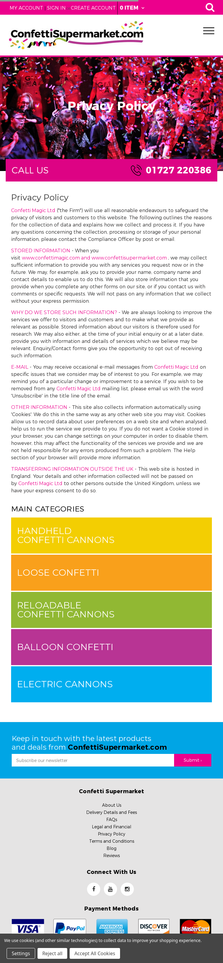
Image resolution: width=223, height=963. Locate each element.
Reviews (111, 855)
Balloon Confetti (65, 646)
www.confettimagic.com (51, 258)
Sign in (56, 8)
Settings (21, 953)
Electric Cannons (65, 684)
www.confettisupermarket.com (129, 258)
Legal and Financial (111, 827)
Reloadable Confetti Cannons (66, 610)
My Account (26, 8)
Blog (111, 848)
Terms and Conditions (111, 841)
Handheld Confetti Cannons (66, 535)
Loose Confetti (58, 572)
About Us (111, 805)
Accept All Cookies (94, 953)
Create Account (93, 8)
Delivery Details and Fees (111, 812)
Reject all (52, 953)
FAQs (111, 819)
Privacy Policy (111, 834)
